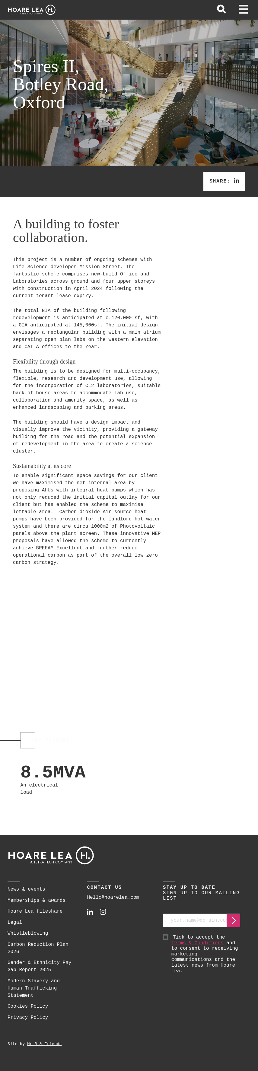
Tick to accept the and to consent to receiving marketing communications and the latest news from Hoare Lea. (205, 960)
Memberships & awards (36, 906)
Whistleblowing (28, 939)
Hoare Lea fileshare (35, 917)
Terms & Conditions (197, 949)
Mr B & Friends (44, 1050)
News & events (26, 895)
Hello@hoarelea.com (113, 904)
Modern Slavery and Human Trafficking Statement (34, 994)
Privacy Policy (28, 1023)
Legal (15, 928)
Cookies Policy (28, 1012)
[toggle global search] (221, 10)
